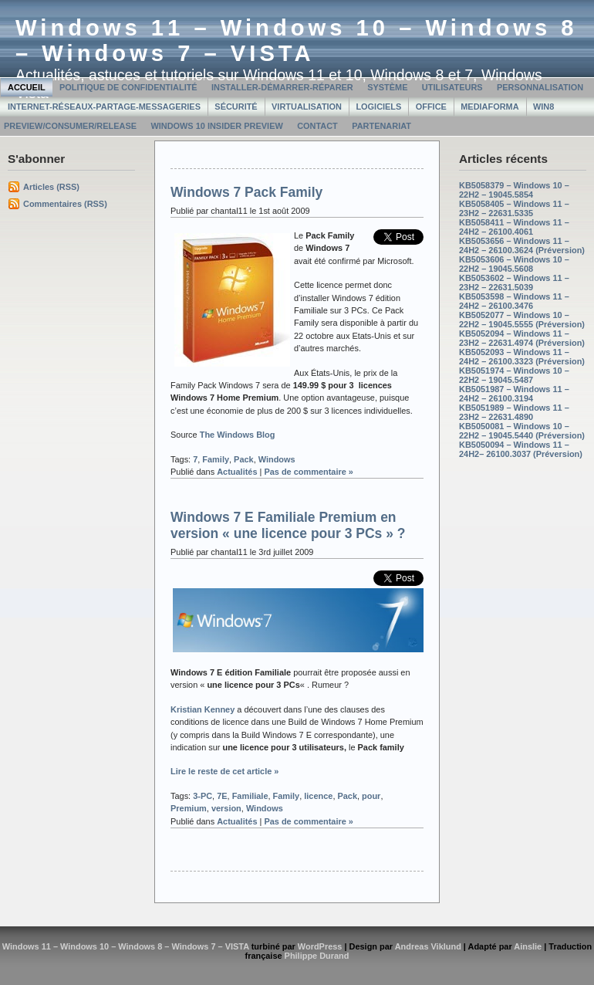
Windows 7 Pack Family (246, 192)
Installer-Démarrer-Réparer (282, 87)
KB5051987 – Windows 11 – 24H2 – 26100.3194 (514, 393)
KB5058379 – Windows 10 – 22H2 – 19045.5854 (514, 190)
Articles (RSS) (51, 186)
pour (371, 796)
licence (318, 796)
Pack (244, 459)
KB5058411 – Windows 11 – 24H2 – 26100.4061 (514, 227)
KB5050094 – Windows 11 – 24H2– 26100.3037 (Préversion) (520, 449)
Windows (276, 459)
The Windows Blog (237, 434)
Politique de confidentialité (128, 87)
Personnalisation (540, 87)
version (226, 808)
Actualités (237, 471)
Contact (317, 125)
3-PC (202, 796)
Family (215, 459)
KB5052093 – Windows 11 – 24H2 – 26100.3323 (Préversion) (522, 356)
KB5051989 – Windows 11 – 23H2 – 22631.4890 (514, 412)
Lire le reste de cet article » (224, 771)
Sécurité (235, 106)
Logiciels (378, 106)
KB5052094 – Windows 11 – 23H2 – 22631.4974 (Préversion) (522, 338)
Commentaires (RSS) (65, 203)
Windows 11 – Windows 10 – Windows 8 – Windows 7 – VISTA (296, 40)
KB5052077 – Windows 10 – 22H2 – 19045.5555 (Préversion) (522, 319)
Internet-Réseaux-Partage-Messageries (104, 106)
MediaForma (489, 106)
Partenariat (381, 125)
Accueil (27, 87)
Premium (188, 808)
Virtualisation (307, 106)
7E (222, 796)
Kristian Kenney (202, 709)
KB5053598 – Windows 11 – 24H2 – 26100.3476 (514, 301)
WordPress (320, 946)
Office (431, 106)
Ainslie (528, 946)
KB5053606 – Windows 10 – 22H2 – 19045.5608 (514, 264)
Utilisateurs (452, 87)
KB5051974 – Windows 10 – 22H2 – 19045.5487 (514, 375)
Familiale (250, 796)
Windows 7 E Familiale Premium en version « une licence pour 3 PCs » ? (287, 525)
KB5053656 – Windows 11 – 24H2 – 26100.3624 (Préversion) (522, 245)
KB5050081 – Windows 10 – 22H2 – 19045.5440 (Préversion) (522, 430)
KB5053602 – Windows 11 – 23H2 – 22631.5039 (514, 282)
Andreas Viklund (428, 946)
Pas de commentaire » (308, 471)
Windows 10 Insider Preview (216, 125)
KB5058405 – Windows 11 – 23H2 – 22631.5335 (514, 208)
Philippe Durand (317, 955)
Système (387, 87)
